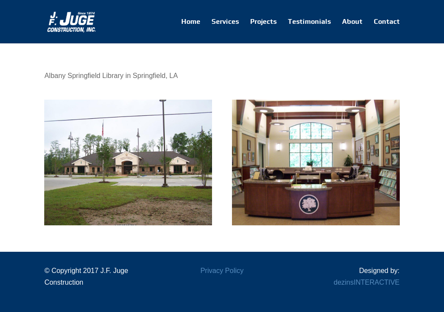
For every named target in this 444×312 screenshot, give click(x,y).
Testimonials (309, 22)
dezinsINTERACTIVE (367, 282)
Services (225, 22)
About (352, 22)
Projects (263, 22)
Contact (387, 22)
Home (190, 22)
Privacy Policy (222, 270)
